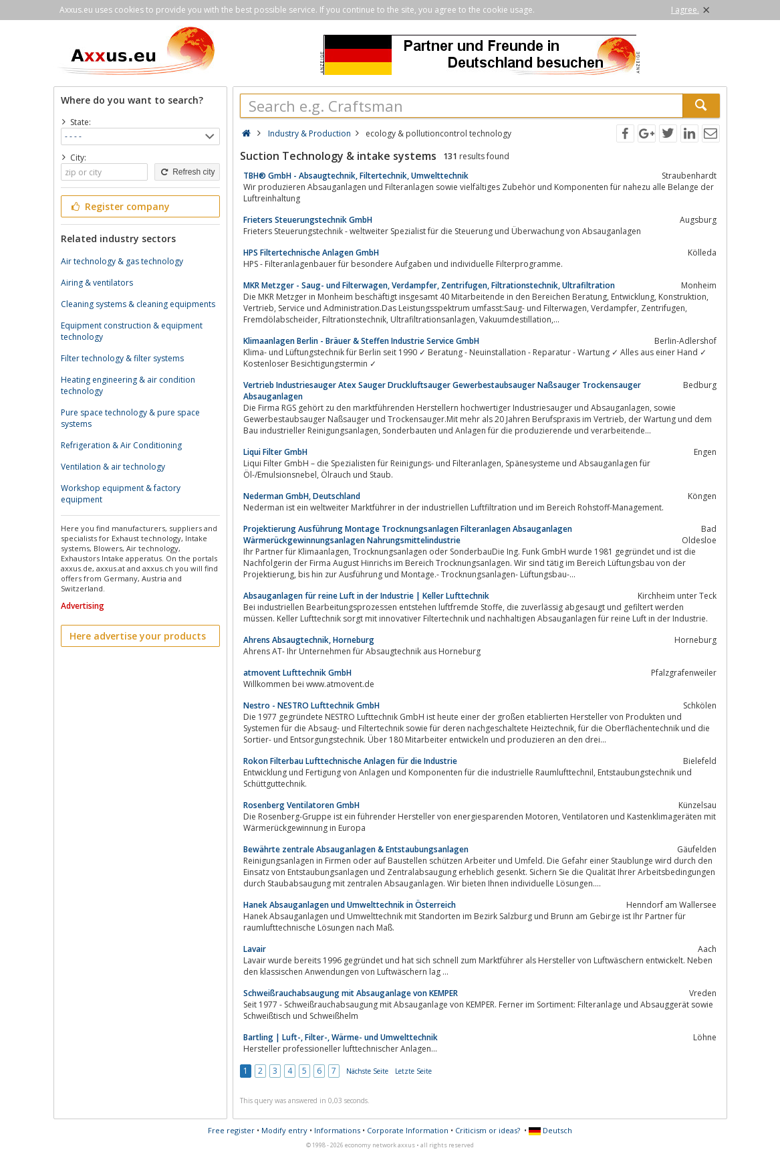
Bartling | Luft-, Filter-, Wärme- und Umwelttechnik (340, 1037)
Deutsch (550, 1130)
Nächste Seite (367, 1071)
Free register (231, 1130)
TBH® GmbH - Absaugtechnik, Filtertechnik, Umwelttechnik (356, 175)
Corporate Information (407, 1130)
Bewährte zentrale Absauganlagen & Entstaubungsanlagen (356, 849)
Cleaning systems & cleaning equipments (138, 304)
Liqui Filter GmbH (275, 452)
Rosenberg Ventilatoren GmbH (301, 805)
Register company (120, 206)
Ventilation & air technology (113, 466)
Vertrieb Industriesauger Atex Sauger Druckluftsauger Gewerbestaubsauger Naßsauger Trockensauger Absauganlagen (442, 390)
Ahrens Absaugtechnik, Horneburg (308, 640)
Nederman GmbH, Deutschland (301, 496)
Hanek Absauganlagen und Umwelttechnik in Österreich (349, 904)
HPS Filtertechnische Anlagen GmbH (311, 252)
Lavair (254, 949)
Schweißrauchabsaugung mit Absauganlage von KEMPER (350, 993)
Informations (337, 1130)
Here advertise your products (138, 636)
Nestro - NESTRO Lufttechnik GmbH (311, 705)
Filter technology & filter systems (122, 358)
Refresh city (187, 172)
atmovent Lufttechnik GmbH (297, 672)
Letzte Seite (413, 1071)
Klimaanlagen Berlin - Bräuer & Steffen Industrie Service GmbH (361, 341)
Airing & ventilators (97, 282)
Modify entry (284, 1130)
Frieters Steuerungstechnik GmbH (307, 219)
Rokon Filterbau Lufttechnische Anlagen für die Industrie (350, 761)
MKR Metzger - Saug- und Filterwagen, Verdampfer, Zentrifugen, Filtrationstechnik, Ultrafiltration (429, 285)
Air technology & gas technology (122, 261)
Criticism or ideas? (487, 1130)
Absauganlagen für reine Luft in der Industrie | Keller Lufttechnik (366, 595)
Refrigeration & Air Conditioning (121, 445)
